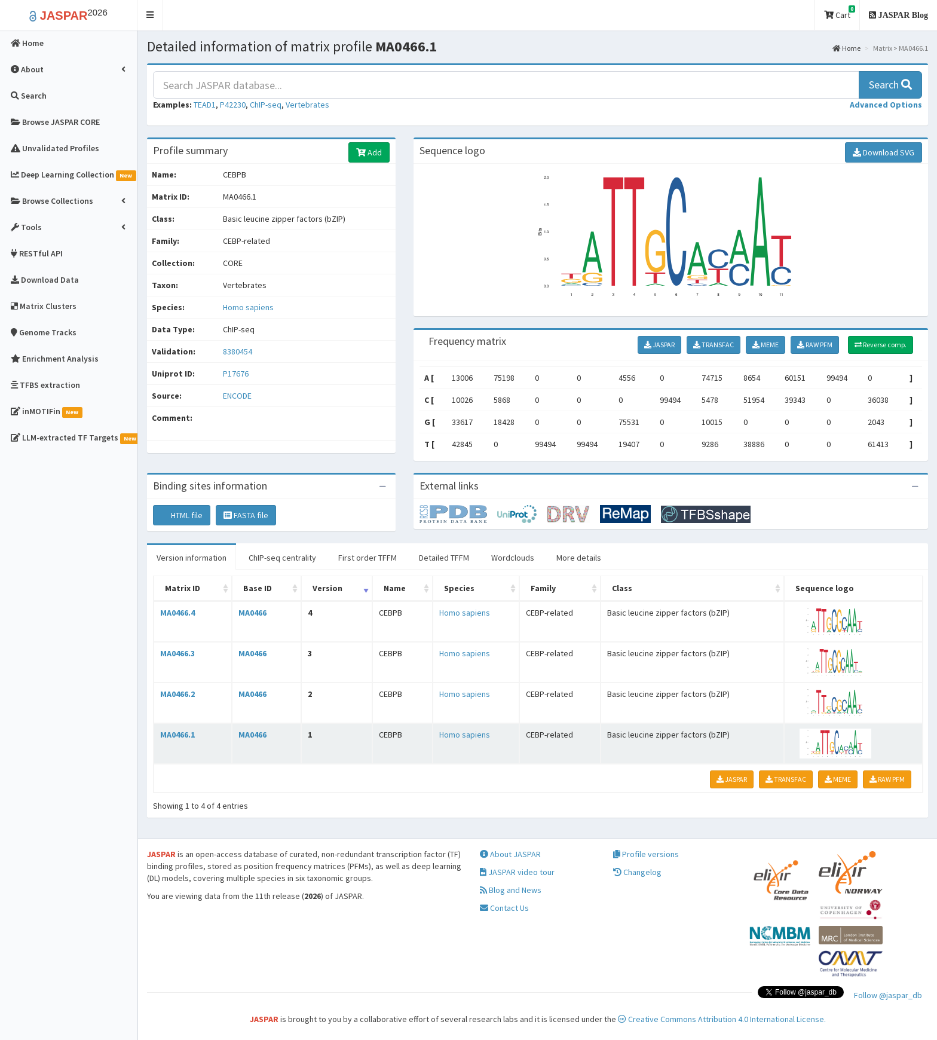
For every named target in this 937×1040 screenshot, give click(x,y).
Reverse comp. (881, 344)
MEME (765, 344)
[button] (150, 15)
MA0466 (252, 612)
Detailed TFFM (444, 557)
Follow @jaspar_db (888, 995)
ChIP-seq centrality (282, 557)
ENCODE (237, 395)
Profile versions (646, 854)
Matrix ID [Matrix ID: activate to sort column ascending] (182, 588)
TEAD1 (205, 104)
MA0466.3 (177, 653)
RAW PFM (814, 344)
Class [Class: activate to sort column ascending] (622, 588)
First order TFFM (367, 557)
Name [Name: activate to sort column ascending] (395, 588)
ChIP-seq (265, 104)
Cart (839, 12)
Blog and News (510, 890)
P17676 (236, 373)
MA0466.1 (177, 734)
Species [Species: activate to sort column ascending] (459, 588)
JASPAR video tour (517, 872)
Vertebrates (307, 104)
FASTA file (245, 515)
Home (846, 48)
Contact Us (504, 908)
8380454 (237, 351)
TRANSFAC (713, 344)
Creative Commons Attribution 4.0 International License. (722, 1019)
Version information (191, 557)
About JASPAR (510, 854)
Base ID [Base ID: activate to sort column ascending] (257, 588)
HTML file (182, 515)
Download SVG (883, 152)
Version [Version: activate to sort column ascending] (327, 588)
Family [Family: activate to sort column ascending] (543, 588)
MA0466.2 (177, 694)
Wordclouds (512, 557)
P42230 (233, 104)
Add (369, 152)
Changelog (637, 872)
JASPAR (659, 344)
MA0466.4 (177, 612)
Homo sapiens (248, 307)
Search (890, 84)
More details (578, 557)
